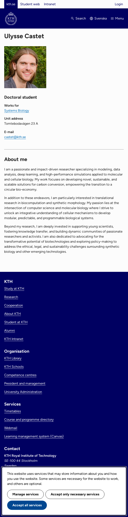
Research (11, 297)
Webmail (10, 428)
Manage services (25, 494)
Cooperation (13, 305)
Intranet (50, 4)
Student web (30, 4)
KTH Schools (14, 367)
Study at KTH (14, 289)
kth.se (11, 4)
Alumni (9, 330)
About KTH (12, 314)
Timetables (12, 411)
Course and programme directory (29, 419)
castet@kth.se (15, 137)
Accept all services (27, 505)
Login (119, 4)
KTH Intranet (13, 339)
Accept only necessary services (75, 494)
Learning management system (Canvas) (34, 436)
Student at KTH (16, 322)
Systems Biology (16, 111)
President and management (24, 383)
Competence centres (20, 375)
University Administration (23, 392)
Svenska (100, 18)
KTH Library (12, 358)
